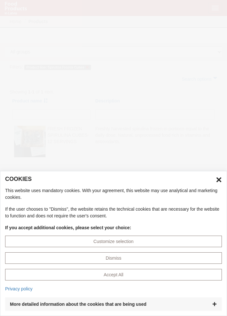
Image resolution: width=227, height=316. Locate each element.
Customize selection (113, 241)
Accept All (113, 274)
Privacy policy (19, 288)
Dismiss (113, 258)
